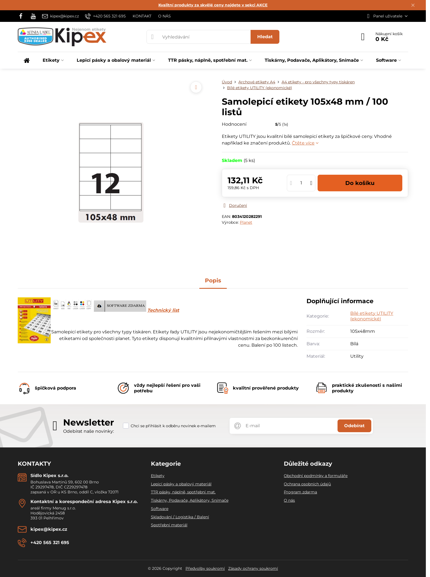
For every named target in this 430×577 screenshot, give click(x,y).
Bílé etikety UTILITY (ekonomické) (371, 316)
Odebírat (354, 425)
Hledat (265, 36)
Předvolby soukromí (205, 568)
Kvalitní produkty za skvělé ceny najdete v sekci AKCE (212, 4)
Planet (246, 222)
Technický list (163, 310)
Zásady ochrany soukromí (253, 568)
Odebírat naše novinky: (88, 431)
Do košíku (360, 183)
